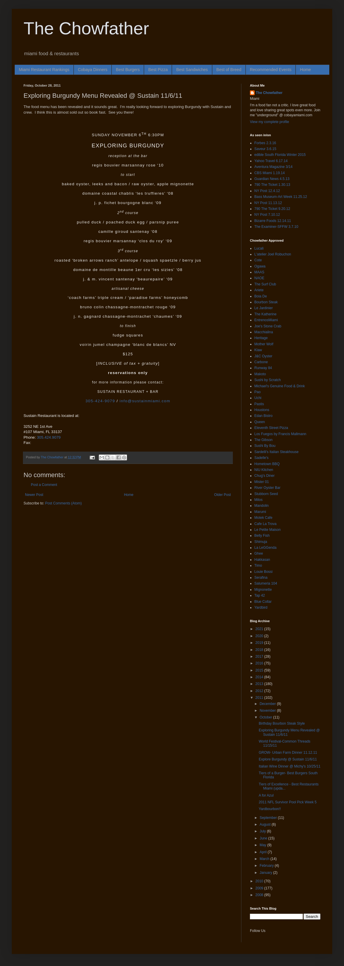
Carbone (261, 362)
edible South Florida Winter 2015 (280, 155)
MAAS (259, 272)
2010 (260, 881)
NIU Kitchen (263, 470)
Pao (257, 392)
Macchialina (263, 332)
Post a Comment (44, 485)
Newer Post (34, 495)
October (266, 717)
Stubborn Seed (266, 494)
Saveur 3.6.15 (265, 149)
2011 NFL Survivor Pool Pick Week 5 (288, 802)
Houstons (261, 410)
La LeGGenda (265, 548)
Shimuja (260, 542)
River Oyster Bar (267, 488)
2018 (260, 650)
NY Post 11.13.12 (268, 203)
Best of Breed (228, 69)
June (264, 838)
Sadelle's (261, 458)
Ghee (258, 553)
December (268, 704)
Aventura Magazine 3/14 (273, 167)
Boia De (260, 296)
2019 (260, 643)
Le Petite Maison (267, 530)
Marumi (260, 512)
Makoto (260, 374)
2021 (260, 629)
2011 (260, 698)
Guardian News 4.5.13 (271, 179)
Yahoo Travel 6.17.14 (271, 161)
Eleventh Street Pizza (271, 428)
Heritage (261, 338)
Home (305, 69)
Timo (258, 565)
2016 (260, 663)
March (265, 859)
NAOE (259, 278)
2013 (260, 684)
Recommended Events (271, 69)
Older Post (222, 495)
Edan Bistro (263, 416)
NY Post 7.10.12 (267, 215)
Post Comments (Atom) (63, 503)
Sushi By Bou (264, 446)
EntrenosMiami (266, 320)
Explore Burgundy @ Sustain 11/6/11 (288, 759)
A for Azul (266, 795)
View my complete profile (269, 122)
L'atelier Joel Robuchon (272, 254)
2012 (260, 691)
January (266, 873)
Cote (258, 260)
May (263, 845)
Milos (258, 500)
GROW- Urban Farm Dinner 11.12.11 (288, 752)
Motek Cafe (263, 518)
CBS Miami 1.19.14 (269, 173)
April (264, 852)
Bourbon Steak (266, 302)
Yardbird (260, 607)
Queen (259, 422)
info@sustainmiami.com (145, 401)
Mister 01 (261, 482)
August (266, 824)
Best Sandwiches (192, 69)
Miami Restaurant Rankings (44, 69)
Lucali (258, 248)
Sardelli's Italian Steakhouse (276, 452)
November (268, 710)
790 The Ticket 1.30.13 (272, 185)
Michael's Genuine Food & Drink (279, 386)
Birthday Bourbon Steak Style (282, 723)
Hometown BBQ (267, 464)
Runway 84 (263, 368)
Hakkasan (262, 560)
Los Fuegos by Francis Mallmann (280, 434)
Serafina (261, 577)
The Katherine (265, 314)
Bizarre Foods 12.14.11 (272, 221)
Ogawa (259, 266)
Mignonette (263, 590)
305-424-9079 (100, 401)
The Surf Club (265, 284)
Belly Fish (262, 536)
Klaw (258, 350)
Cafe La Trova (265, 524)
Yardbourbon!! (270, 809)
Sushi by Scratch (267, 380)
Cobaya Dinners (92, 69)
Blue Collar (263, 602)
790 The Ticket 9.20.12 (272, 209)
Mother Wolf (263, 344)
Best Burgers (128, 69)
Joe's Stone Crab (267, 326)
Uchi (257, 398)
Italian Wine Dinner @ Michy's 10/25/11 (289, 766)
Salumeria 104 (265, 583)
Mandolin (261, 506)
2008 (260, 895)
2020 (260, 636)
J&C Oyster (263, 356)
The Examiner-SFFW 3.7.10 (276, 227)
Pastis (259, 404)
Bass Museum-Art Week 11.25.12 (280, 197)
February (267, 866)
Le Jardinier (263, 308)
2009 (260, 888)
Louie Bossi (263, 572)
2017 (260, 656)
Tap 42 (259, 595)
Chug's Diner (264, 476)
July (263, 831)
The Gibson (263, 440)
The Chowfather (86, 28)
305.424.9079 (49, 437)
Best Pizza (158, 69)
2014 (260, 677)
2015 (260, 670)
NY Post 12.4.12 (267, 191)
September (269, 818)
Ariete (258, 290)
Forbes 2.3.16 (265, 143)
